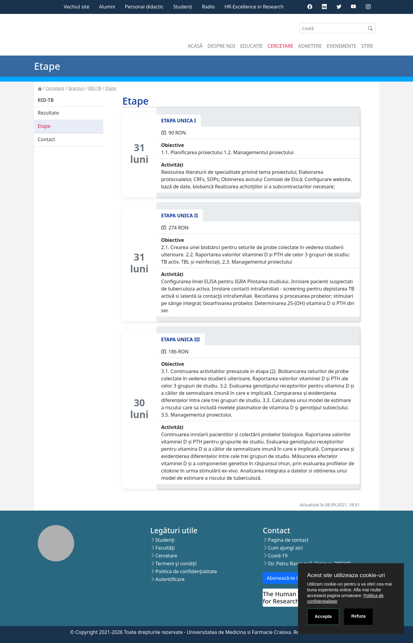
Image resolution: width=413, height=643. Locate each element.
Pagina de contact (288, 540)
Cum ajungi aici (285, 547)
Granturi (76, 88)
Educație (251, 46)
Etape (110, 88)
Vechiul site (76, 6)
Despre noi (221, 46)
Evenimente (341, 46)
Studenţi (164, 540)
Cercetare (280, 46)
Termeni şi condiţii (176, 563)
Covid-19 (277, 555)
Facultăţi (165, 547)
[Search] (332, 28)
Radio (208, 6)
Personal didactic (144, 6)
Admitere (310, 46)
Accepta (323, 616)
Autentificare (169, 579)
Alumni (107, 6)
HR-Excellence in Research (254, 6)
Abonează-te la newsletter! (297, 578)
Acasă (195, 46)
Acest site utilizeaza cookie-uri (346, 575)
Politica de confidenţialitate (186, 571)
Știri (367, 46)
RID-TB (94, 88)
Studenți (182, 6)
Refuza (358, 616)
